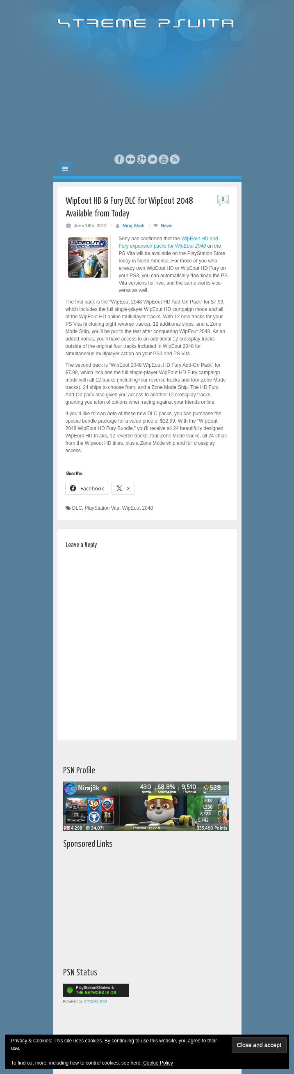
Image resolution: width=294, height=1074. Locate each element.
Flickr (130, 159)
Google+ (142, 159)
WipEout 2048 (137, 508)
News (166, 225)
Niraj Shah (133, 225)
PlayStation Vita (102, 508)
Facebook (119, 159)
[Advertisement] (147, 92)
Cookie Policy (158, 1063)
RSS (175, 159)
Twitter (153, 159)
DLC (77, 508)
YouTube (164, 159)
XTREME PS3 (95, 1001)
